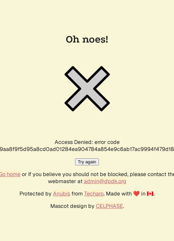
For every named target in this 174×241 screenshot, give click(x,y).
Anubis (61, 193)
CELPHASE (109, 206)
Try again (87, 161)
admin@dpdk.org (105, 181)
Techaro (94, 193)
